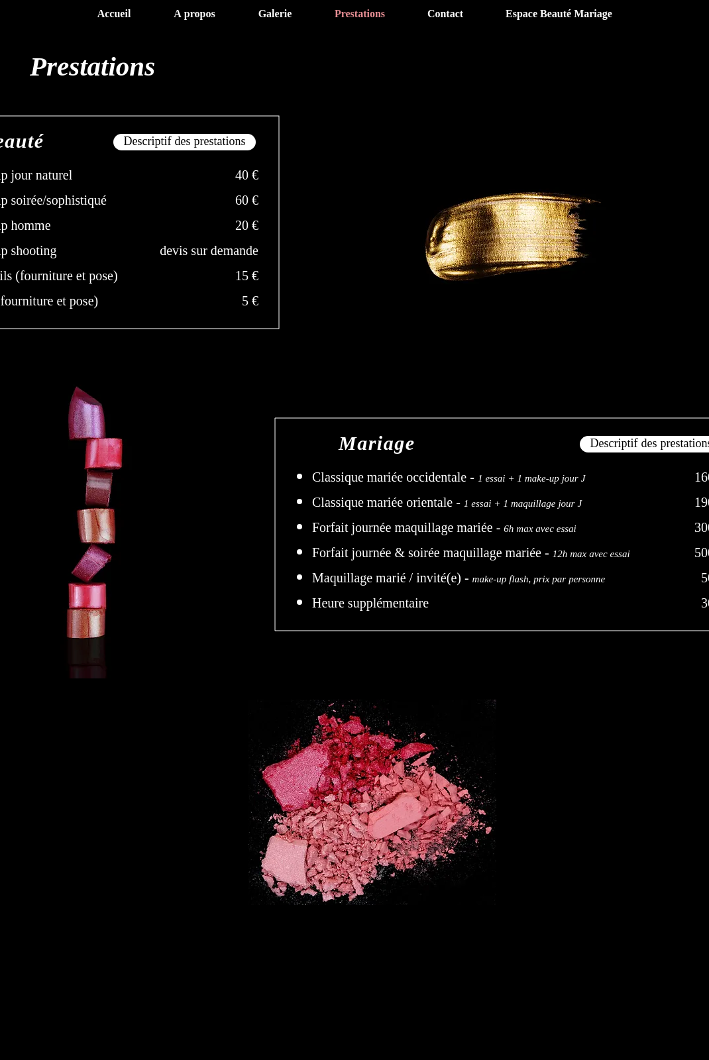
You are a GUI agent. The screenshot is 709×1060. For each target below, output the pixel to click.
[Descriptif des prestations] (184, 142)
